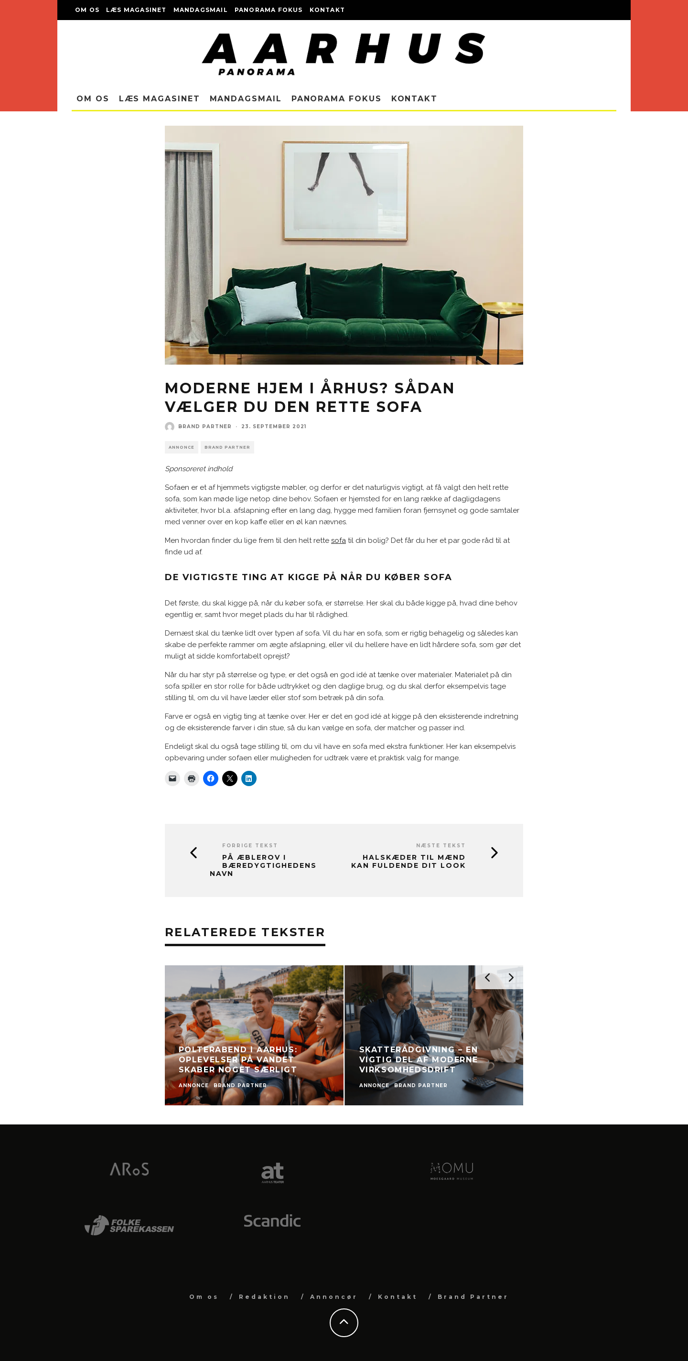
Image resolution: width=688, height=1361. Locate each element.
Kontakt (327, 9)
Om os (87, 9)
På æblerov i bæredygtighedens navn (263, 865)
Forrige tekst (250, 846)
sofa (338, 540)
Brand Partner (205, 426)
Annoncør (334, 1296)
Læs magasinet (136, 9)
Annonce (181, 447)
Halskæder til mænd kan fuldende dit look (408, 861)
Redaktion (264, 1296)
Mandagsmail (200, 9)
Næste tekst (441, 846)
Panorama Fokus (269, 9)
